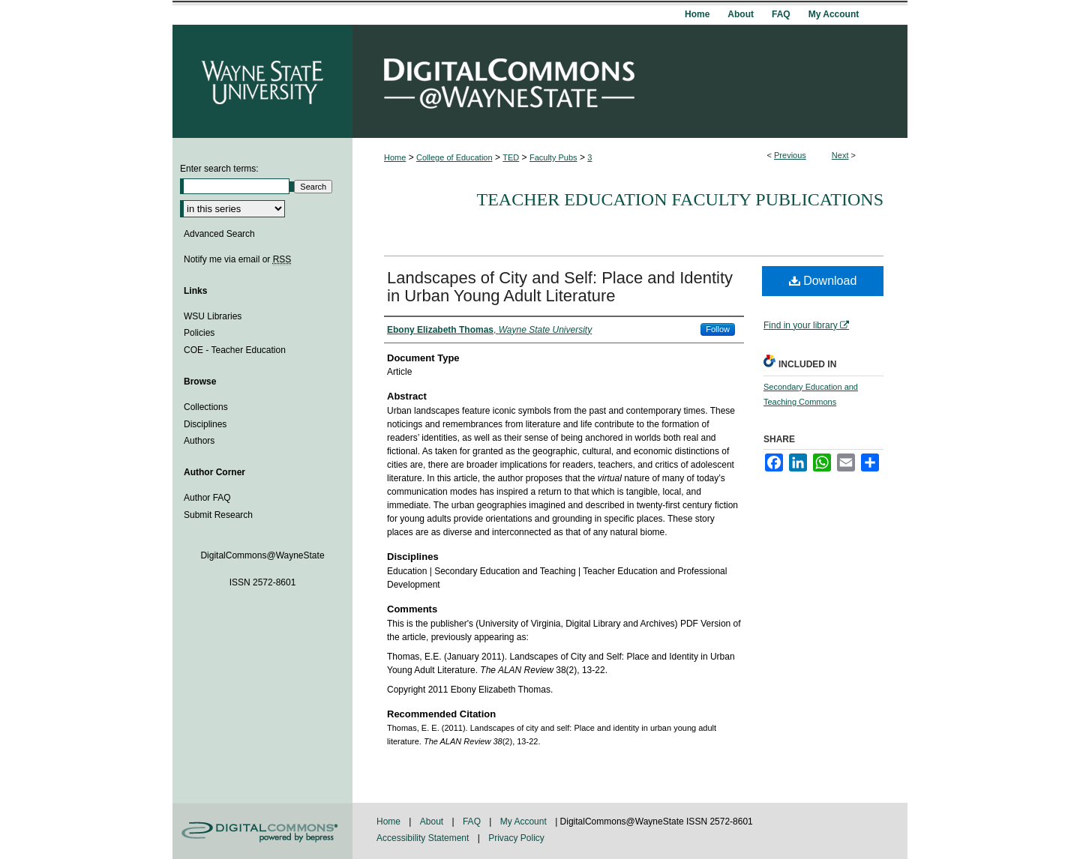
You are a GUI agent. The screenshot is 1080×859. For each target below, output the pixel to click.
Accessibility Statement (424, 838)
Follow (718, 329)
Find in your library (806, 325)
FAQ (473, 821)
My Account (524, 821)
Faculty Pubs (554, 157)
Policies (199, 333)
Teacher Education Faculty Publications (680, 199)
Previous (790, 155)
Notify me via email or (237, 259)
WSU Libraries (213, 316)
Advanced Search (219, 234)
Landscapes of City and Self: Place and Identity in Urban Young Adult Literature (560, 286)
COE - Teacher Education (235, 350)
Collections (206, 407)
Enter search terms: (219, 168)
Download (823, 280)
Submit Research (218, 515)
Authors (199, 440)
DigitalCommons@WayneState (630, 81)
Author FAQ (207, 497)
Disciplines (205, 424)
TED (510, 157)
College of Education (454, 157)
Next (840, 155)
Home (395, 157)
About (433, 821)
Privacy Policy (516, 838)
